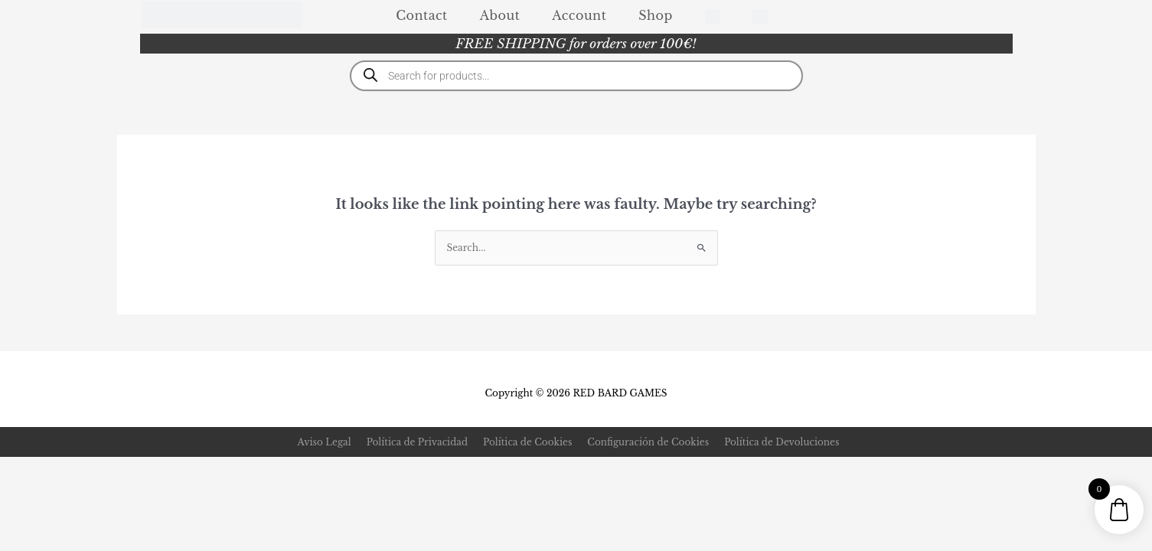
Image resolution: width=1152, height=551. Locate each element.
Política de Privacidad (417, 442)
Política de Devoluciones (781, 442)
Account (579, 15)
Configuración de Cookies (648, 442)
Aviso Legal (324, 442)
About (500, 15)
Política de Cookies (527, 442)
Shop (655, 15)
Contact (421, 15)
